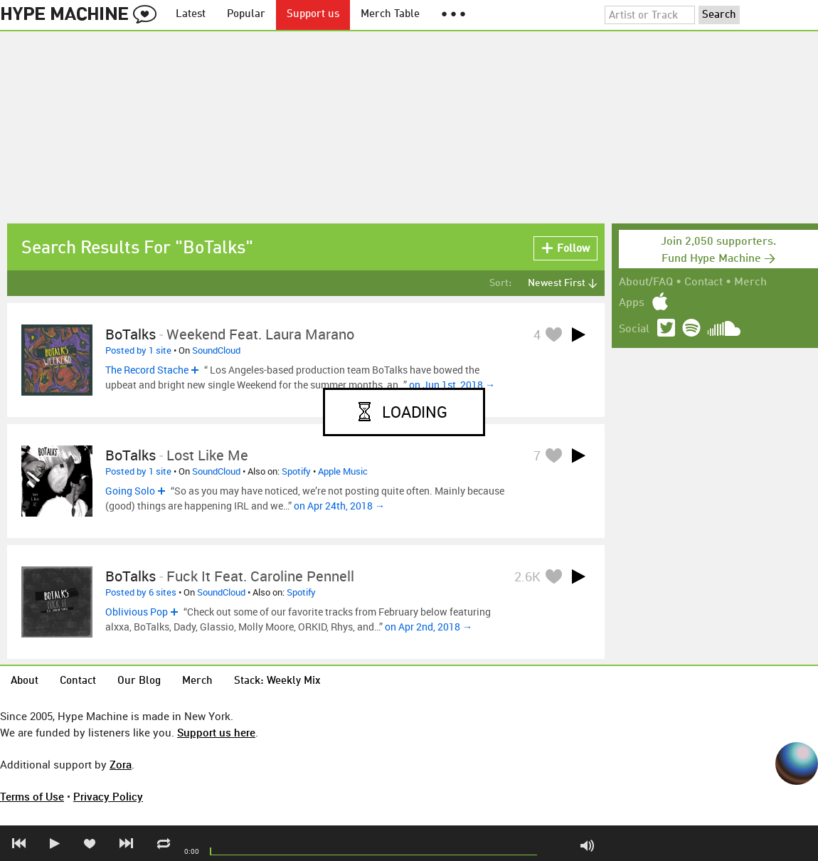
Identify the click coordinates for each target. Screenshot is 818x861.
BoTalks (130, 334)
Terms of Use (32, 796)
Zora (121, 764)
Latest (191, 14)
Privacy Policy (108, 796)
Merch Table (390, 14)
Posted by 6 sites (140, 592)
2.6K (527, 576)
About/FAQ (646, 282)
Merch (750, 282)
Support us (313, 14)
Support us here (216, 732)
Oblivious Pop (136, 611)
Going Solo (130, 490)
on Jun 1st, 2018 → (452, 384)
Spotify (296, 471)
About (24, 681)
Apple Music (343, 471)
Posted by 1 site (138, 350)
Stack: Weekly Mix (277, 681)
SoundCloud (216, 350)
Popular (246, 14)
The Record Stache (146, 369)
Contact (703, 282)
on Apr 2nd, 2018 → (428, 626)
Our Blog (139, 681)
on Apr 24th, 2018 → (339, 505)
